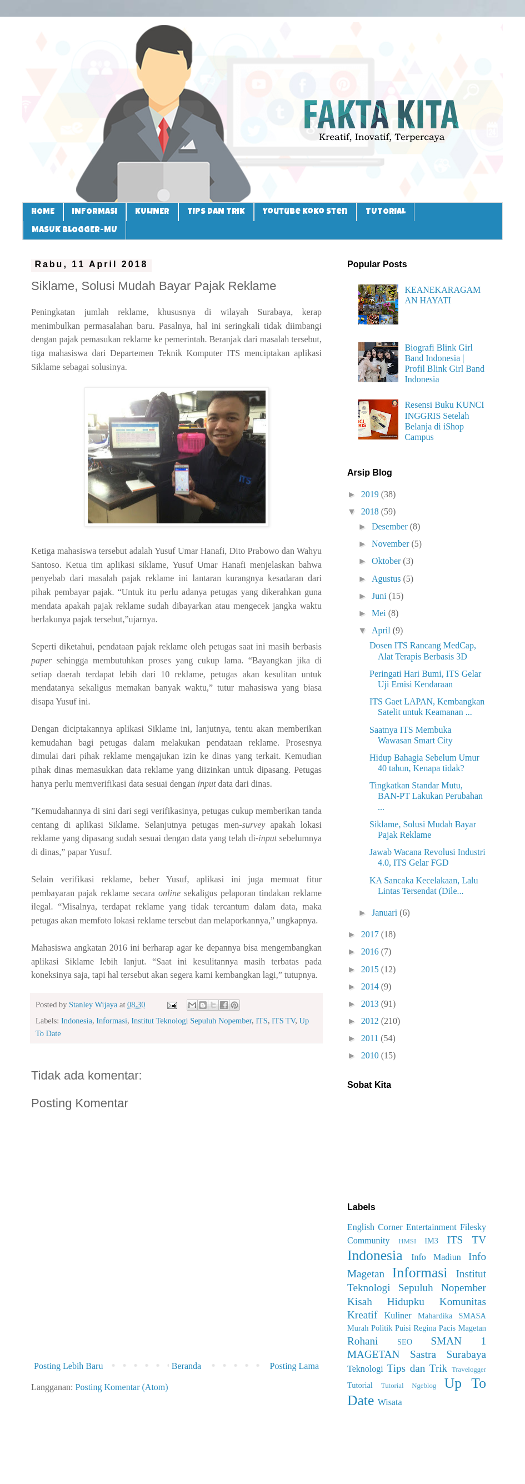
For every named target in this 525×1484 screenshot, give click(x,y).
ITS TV (283, 1020)
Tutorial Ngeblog (408, 1386)
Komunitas (462, 1301)
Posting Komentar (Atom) (122, 1387)
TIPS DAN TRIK (216, 212)
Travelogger (469, 1369)
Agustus (387, 578)
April (382, 630)
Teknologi (365, 1368)
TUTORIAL (386, 212)
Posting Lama (294, 1366)
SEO (404, 1341)
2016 (371, 951)
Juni (380, 596)
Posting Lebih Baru (68, 1366)
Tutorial (360, 1385)
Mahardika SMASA (452, 1315)
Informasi (111, 1020)
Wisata (390, 1402)
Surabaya (466, 1354)
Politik (381, 1327)
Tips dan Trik (417, 1368)
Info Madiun (436, 1257)
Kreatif (362, 1315)
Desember (391, 526)
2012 (371, 1021)
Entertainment (431, 1227)
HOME (42, 212)
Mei (380, 613)
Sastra (423, 1354)
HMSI (407, 1241)
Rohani (362, 1341)
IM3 (431, 1240)
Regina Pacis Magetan (449, 1327)
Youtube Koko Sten (305, 212)
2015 (371, 969)
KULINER (152, 212)
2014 (371, 986)
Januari (385, 912)
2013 (371, 1003)
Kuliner (398, 1315)
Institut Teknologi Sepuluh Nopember (191, 1020)
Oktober (387, 561)
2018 (371, 511)
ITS (262, 1020)
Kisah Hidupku (385, 1301)
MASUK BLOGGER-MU (74, 230)
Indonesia (76, 1020)
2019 (371, 494)
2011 (371, 1038)
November (392, 543)
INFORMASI (94, 212)
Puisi (403, 1327)
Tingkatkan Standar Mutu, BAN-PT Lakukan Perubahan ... (426, 796)
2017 (371, 934)
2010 (371, 1055)
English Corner (375, 1227)
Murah (357, 1327)
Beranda (186, 1366)
